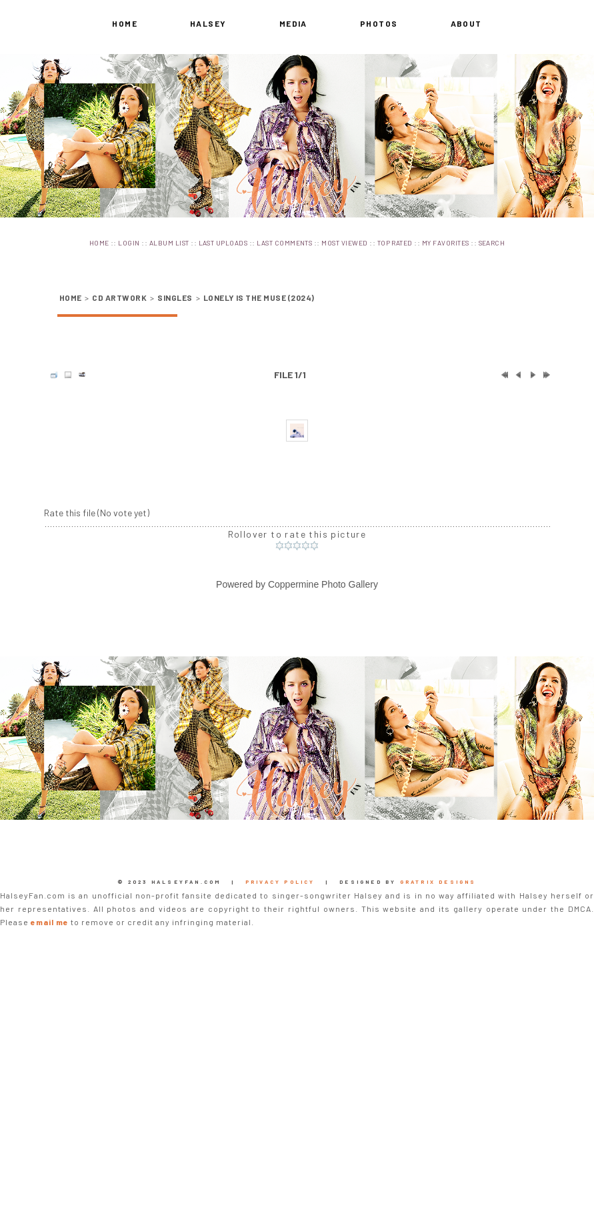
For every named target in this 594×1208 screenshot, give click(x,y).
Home (124, 23)
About (466, 23)
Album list (169, 243)
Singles (174, 297)
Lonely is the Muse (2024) (259, 297)
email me (50, 1174)
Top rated (395, 243)
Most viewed (344, 243)
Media (293, 23)
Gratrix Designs (438, 1134)
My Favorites (445, 243)
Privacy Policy (280, 1134)
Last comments (284, 243)
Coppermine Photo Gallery (323, 837)
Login (128, 243)
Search (492, 243)
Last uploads (223, 243)
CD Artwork (119, 297)
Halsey (208, 23)
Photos (379, 23)
